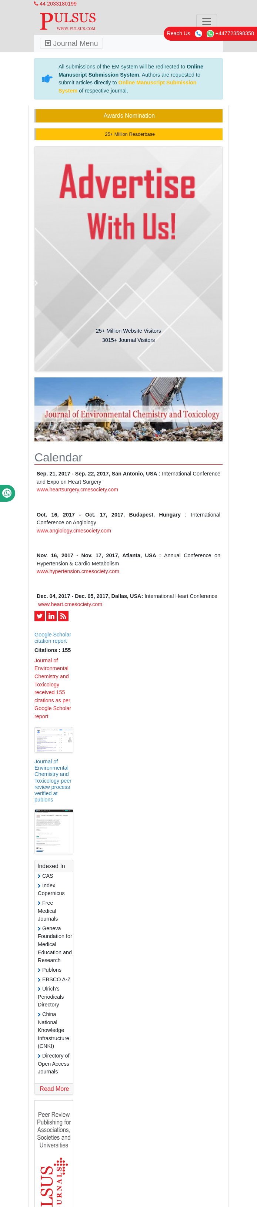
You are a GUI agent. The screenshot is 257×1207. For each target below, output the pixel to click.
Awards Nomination (129, 115)
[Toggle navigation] (206, 21)
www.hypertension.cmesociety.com (78, 571)
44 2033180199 (55, 4)
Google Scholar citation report (52, 638)
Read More (54, 1089)
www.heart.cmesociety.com (70, 604)
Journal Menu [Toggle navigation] (71, 43)
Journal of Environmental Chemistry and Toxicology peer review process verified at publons (52, 781)
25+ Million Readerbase (129, 134)
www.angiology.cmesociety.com (74, 531)
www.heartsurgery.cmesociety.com (77, 489)
